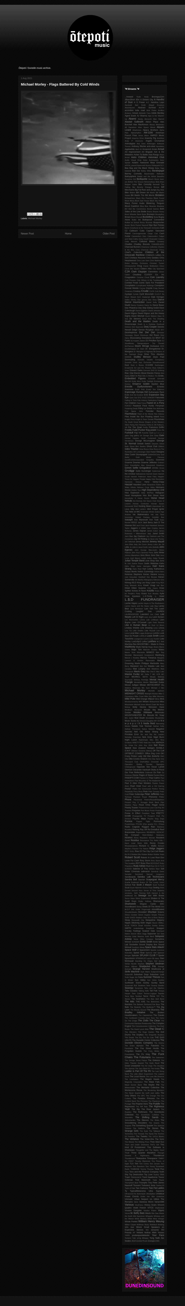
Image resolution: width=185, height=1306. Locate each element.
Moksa (127, 707)
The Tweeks (141, 1136)
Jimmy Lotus (152, 544)
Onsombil (154, 762)
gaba (127, 435)
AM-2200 (148, 132)
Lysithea (152, 641)
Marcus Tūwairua (148, 658)
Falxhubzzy (152, 400)
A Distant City (146, 100)
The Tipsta (149, 1134)
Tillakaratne (141, 1158)
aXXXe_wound (131, 165)
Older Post (109, 233)
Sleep (127, 920)
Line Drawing (146, 628)
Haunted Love (139, 484)
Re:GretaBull (153, 829)
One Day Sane (154, 759)
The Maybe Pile (151, 1085)
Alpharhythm (136, 133)
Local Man (134, 633)
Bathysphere (130, 176)
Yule (134, 1238)
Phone (128, 799)
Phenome (153, 797)
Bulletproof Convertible (153, 220)
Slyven (155, 923)
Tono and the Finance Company (143, 1172)
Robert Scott (132, 857)
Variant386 (159, 1202)
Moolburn (128, 710)
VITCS (150, 1208)
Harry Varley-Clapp (154, 482)
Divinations (147, 338)
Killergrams (148, 580)
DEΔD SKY (159, 330)
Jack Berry (148, 522)
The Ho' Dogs (147, 1066)
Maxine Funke (132, 674)
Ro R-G (128, 854)
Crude (145, 291)
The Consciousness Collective (144, 1026)
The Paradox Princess (144, 1098)
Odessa (149, 751)
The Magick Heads (149, 1079)
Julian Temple (158, 558)
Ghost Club (152, 446)
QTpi (145, 824)
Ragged (145, 827)
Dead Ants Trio (149, 319)
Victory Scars (150, 1205)
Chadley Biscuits (142, 244)
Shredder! (142, 912)
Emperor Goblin (141, 384)
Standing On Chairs (144, 961)
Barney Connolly (133, 174)
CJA (127, 271)
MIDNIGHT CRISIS (134, 693)
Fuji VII (137, 433)
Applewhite (130, 149)
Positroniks (159, 810)
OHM (158, 753)
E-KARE (149, 365)
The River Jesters (150, 1109)
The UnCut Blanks (156, 1136)
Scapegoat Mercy (155, 879)
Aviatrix (135, 163)
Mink (162, 699)
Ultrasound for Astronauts (135, 1194)
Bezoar (156, 187)
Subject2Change (157, 972)
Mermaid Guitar (157, 682)
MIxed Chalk (151, 704)
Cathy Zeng (138, 239)
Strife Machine (132, 971)
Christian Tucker (157, 263)
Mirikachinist (154, 702)
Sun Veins (152, 980)
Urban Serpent (141, 1199)
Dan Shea (152, 300)
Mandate (128, 655)
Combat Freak (131, 283)
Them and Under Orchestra (137, 1145)
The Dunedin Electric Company (144, 1041)
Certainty (160, 241)
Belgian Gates (131, 184)
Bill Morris (149, 195)
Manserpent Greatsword (143, 655)
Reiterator (160, 835)
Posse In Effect (132, 813)
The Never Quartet (133, 1093)
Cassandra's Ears (139, 236)
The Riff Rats (142, 1107)
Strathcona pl (157, 969)
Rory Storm (145, 860)
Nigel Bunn (159, 737)
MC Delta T (146, 674)
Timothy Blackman (142, 1161)
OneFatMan (144, 762)
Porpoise (136, 810)
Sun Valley (140, 980)
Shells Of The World (151, 907)
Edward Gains (136, 370)
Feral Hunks (148, 406)
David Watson (151, 316)
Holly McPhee (147, 493)
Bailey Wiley (146, 171)
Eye (127, 397)
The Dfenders (131, 1032)
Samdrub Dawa (157, 871)
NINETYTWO (137, 743)
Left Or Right (138, 617)
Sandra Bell (131, 879)
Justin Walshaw (151, 563)
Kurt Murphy (153, 593)
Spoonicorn (130, 958)
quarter (150, 824)
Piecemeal (138, 800)
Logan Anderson (146, 633)
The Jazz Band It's (142, 1068)
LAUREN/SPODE (132, 614)
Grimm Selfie (131, 468)
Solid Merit (149, 936)
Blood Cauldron (132, 206)
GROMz (155, 468)
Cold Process (130, 280)
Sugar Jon (133, 977)
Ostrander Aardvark (141, 770)
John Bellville (153, 547)
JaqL (149, 533)
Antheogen (151, 144)
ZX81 (157, 1241)
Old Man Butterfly (151, 756)
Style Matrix (145, 972)
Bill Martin (151, 193)
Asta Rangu (153, 155)
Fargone (160, 400)
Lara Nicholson (136, 609)
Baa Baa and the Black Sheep (139, 168)
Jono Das (155, 555)
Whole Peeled (131, 1221)
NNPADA (160, 742)
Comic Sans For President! (151, 283)
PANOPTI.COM (132, 778)
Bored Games (153, 209)
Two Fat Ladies (156, 1188)
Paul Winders (144, 783)
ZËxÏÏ (134, 1241)
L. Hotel (159, 596)
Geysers (155, 444)
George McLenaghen (145, 441)
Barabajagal (158, 170)
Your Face (158, 1235)
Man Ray (160, 652)
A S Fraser (139, 102)
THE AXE (140, 1002)
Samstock (139, 874)
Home (68, 233)
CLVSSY (148, 274)
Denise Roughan (146, 330)
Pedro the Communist (141, 789)
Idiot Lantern (140, 509)
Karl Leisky (147, 569)
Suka (140, 977)
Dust (127, 365)
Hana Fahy (152, 477)
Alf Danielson (131, 127)
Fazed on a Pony (155, 403)
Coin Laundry (157, 277)
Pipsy (135, 805)
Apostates (160, 146)
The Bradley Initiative (144, 1011)
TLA (132, 1164)
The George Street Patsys (136, 1060)
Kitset (127, 588)
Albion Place (152, 122)
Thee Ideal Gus (157, 1142)
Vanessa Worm (146, 1202)
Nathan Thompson (133, 729)
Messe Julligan (132, 685)
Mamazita (141, 652)
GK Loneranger (139, 452)
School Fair (130, 885)
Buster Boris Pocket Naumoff (137, 225)
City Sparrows (158, 269)
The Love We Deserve (155, 1076)
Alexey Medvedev (157, 125)
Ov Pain (157, 772)
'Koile (138, 97)
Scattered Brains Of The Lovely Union (147, 882)
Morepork (138, 710)
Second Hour (137, 890)
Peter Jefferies (152, 794)
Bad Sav (136, 171)
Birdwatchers (130, 198)
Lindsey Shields (132, 628)
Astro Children (138, 157)
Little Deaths (138, 631)
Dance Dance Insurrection (144, 301)
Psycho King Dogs (156, 819)
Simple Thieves (157, 915)
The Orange (151, 1096)
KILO (134, 583)
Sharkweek (130, 903)
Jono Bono (145, 555)
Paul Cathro (154, 778)
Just (129, 563)
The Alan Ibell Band (155, 999)
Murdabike (150, 718)
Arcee (154, 149)
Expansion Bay (156, 394)
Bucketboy (148, 217)
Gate (161, 435)
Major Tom (136, 650)
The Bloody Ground (138, 1010)
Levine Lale (145, 620)
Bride (144, 214)
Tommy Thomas (147, 1169)
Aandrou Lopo (157, 102)
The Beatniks (135, 1007)
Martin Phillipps (142, 663)
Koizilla (150, 590)
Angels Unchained (155, 141)
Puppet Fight (143, 821)
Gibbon (161, 446)
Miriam (146, 701)
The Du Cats (148, 1037)
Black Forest (159, 198)
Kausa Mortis (131, 571)
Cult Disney (159, 291)
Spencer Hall (151, 953)
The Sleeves (143, 1120)
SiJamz (160, 912)
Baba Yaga (159, 168)
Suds (127, 977)
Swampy (129, 988)
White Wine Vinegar (155, 1219)
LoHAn (156, 633)
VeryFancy (139, 1205)
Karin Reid (137, 569)
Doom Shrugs (142, 346)
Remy (136, 838)
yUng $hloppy (142, 1238)
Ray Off (143, 829)
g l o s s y (159, 433)
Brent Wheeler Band (133, 214)
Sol (158, 934)
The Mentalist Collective (148, 1087)
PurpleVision (130, 824)
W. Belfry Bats (137, 1213)
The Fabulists (152, 1046)
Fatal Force (141, 403)
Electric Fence (153, 373)
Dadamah (146, 297)
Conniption (159, 285)
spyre (149, 958)
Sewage (142, 895)
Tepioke (161, 993)
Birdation (159, 195)
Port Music (145, 810)
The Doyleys (138, 1035)
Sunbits (161, 980)
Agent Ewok (130, 116)
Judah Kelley (146, 558)
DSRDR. (128, 357)
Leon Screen (158, 617)
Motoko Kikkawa (143, 712)
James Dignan (139, 531)
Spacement (144, 950)
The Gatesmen (158, 1057)
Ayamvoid (141, 165)
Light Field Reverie (156, 622)
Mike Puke (130, 698)
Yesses (161, 1232)
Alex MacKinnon (140, 124)
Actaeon (128, 113)
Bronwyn (151, 214)
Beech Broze (153, 179)
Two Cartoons (142, 1188)
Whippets (149, 1216)
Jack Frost (140, 525)
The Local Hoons (137, 1076)
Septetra (160, 890)
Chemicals (154, 250)
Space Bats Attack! (154, 947)
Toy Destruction (136, 1174)
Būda (156, 217)
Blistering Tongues (155, 203)
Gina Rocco (144, 449)
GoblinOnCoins (154, 454)
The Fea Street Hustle (147, 1048)
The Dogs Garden (146, 1032)
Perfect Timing (158, 789)
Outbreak (148, 772)
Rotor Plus (145, 863)
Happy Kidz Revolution (155, 479)
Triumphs (143, 1183)
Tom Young (150, 1166)
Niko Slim (154, 740)
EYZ (139, 398)
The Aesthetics (138, 999)
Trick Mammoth (142, 1180)
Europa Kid (142, 392)
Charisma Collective (149, 247)
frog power (151, 430)
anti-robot (151, 146)
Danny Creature (137, 305)
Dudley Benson (142, 357)
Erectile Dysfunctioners (138, 386)
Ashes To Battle (141, 155)
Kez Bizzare (152, 577)
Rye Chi (154, 866)
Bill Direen (141, 192)
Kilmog (128, 583)
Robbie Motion (147, 854)
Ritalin (161, 851)
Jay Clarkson (140, 536)
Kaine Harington (144, 566)
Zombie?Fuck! (142, 1241)
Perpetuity (129, 791)
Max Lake (160, 672)
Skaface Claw (141, 917)
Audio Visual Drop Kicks (136, 160)
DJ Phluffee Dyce (153, 341)
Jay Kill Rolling (140, 539)
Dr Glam (140, 349)
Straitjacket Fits (147, 966)
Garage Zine (148, 435)
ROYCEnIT (154, 863)
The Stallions (139, 1128)
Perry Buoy (138, 791)
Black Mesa (129, 201)
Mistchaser (129, 704)
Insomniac (129, 517)
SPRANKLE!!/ (141, 958)
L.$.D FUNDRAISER (144, 600)
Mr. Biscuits (148, 715)
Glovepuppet (141, 454)
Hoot (162, 495)
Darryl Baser (158, 305)
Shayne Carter (148, 904)
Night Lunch (131, 740)
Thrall (127, 1153)
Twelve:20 (160, 1185)
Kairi (155, 566)
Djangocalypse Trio (146, 343)
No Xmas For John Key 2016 (139, 745)
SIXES (132, 917)
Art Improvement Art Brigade (139, 152)
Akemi (132, 118)
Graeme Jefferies (149, 462)
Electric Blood (140, 373)
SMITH (128, 928)
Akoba (140, 119)
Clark (134, 271)
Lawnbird (144, 614)
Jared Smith (158, 533)
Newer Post (27, 233)
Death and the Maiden (138, 321)
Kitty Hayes (153, 588)
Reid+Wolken (147, 835)
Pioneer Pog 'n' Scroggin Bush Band (142, 802)
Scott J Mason (144, 884)
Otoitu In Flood (157, 770)
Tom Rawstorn (139, 1166)
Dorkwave (154, 346)
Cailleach (133, 231)
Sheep (139, 907)
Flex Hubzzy (159, 414)
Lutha (144, 641)
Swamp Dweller (157, 985)
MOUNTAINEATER (133, 715)
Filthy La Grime (145, 408)
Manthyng (159, 655)
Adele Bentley (157, 113)
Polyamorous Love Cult (148, 808)
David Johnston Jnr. (156, 311)
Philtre (161, 797)
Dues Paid (158, 357)
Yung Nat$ (155, 1238)
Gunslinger (146, 471)
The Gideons (154, 1060)
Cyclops (128, 294)
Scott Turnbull (158, 885)
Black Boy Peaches (144, 198)
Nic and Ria (146, 734)
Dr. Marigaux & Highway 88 (144, 351)
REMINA (129, 838)
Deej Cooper (150, 326)
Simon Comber (131, 915)
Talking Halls (143, 991)
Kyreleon (136, 596)
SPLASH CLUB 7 (148, 955)
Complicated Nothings (145, 285)
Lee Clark (154, 614)
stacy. (157, 958)
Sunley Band (157, 983)
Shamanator (158, 901)
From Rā (160, 430)
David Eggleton (141, 311)
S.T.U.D (161, 866)
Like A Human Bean (136, 625)
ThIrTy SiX (154, 1145)
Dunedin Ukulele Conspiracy (151, 360)
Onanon (144, 759)
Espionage (130, 392)
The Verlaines (132, 1139)
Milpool (151, 699)
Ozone (135, 775)
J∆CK (140, 522)
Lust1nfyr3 (136, 641)
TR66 (162, 1174)
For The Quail (135, 427)
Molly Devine (139, 707)
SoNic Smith (146, 941)
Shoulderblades (131, 912)
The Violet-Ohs (147, 1139)
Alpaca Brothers (150, 130)
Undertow (160, 1196)
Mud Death (139, 718)
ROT (138, 863)
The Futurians (142, 1057)
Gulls (138, 471)
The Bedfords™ (148, 1007)
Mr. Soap (159, 715)
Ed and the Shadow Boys (145, 368)
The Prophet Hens (140, 1104)
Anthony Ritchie (138, 146)
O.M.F (127, 751)
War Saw (155, 1213)
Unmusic (129, 1199)
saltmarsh (145, 871)
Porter (152, 810)
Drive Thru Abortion (154, 354)
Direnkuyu (144, 335)
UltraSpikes (150, 1194)
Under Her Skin (147, 1196)
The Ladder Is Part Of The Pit (144, 1069)
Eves (127, 395)
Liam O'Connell (139, 622)
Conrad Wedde (132, 288)
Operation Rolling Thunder (139, 764)
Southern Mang (138, 947)
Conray (142, 288)
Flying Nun (134, 425)
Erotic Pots (140, 389)
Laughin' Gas (144, 611)
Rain (153, 827)
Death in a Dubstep (146, 324)
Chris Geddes (152, 258)
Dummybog (130, 360)
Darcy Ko (148, 305)
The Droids (129, 1037)
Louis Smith (153, 635)
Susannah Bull (131, 985)
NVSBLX (160, 748)
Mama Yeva (130, 652)
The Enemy (159, 1043)
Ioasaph (129, 519)
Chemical (144, 250)
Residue (135, 840)
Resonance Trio (146, 840)
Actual (135, 113)
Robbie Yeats (159, 854)
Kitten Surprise (139, 588)
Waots (148, 1213)
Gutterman (156, 471)
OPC (162, 762)
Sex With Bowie (156, 895)
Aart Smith (140, 105)
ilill (135, 512)
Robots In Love (148, 857)
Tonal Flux (159, 1169)
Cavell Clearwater (150, 239)
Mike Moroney (158, 696)
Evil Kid (133, 395)
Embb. (161, 376)
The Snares (154, 1123)
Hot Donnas (137, 501)
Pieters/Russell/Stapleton (154, 800)
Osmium (128, 770)
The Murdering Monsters (153, 1090)
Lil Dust (151, 625)
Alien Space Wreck (146, 127)
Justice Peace (137, 563)
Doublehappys (130, 349)
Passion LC (144, 778)
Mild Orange (141, 699)
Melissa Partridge (141, 680)
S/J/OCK (128, 869)
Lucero (146, 639)
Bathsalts (160, 174)
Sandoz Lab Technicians (151, 876)
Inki (152, 514)
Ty (126, 1191)
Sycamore (139, 988)
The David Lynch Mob (139, 1029)
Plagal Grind (158, 805)
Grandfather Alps (137, 465)
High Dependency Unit (153, 490)
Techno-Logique (150, 993)
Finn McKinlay (158, 408)
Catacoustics (152, 236)
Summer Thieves (151, 977)
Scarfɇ (127, 882)
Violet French (139, 1208)
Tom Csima (144, 1164)
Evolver (140, 395)
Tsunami (137, 1185)
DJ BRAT (156, 338)
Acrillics (161, 110)
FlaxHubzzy (131, 413)
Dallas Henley (130, 300)
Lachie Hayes (131, 603)
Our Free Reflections (134, 772)
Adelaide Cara (144, 113)
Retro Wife (143, 843)
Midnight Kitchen (151, 694)
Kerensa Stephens (133, 574)
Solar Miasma (138, 936)
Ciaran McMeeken (150, 266)
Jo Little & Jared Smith (139, 547)
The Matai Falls (152, 1082)
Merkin (146, 682)
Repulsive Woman (147, 838)
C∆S (162, 228)
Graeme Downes (132, 462)
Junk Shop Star (152, 561)
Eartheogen (159, 365)
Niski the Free (149, 743)
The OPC (141, 1096)
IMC (138, 512)
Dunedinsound (158, 362)
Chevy (161, 250)
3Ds (137, 100)
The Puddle (154, 1103)
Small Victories (144, 925)
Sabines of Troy (140, 869)
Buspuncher (158, 222)
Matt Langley (139, 669)
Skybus (161, 917)
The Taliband (154, 1131)
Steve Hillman (131, 966)
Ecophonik (129, 368)
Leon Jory (148, 617)
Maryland (134, 666)
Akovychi (148, 119)
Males (161, 650)
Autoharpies (154, 160)
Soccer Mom (136, 934)
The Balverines (153, 1002)
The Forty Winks (151, 1051)
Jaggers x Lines (138, 528)
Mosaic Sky (150, 710)
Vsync (161, 1210)
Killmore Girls (159, 580)
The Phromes (142, 1101)
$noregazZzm (158, 97)
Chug (139, 266)
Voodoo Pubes (149, 1210)
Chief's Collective (133, 252)
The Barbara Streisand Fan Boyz (146, 1004)
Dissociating (135, 338)
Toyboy (156, 1174)
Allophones (136, 130)
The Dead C (156, 1028)
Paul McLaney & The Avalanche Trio (149, 781)
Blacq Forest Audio (135, 203)
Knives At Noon (139, 591)
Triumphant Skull (131, 1183)
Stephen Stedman (155, 963)
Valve (136, 1202)
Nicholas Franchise (133, 737)
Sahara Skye (154, 869)
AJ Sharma (142, 116)
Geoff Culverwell (148, 438)
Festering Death (131, 408)
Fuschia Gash (148, 433)
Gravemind (150, 465)
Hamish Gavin (151, 474)
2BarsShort (130, 100)
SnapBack (150, 928)
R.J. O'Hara (159, 824)
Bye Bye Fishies (156, 225)
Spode (161, 955)
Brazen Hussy (158, 212)
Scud (127, 887)
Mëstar (143, 685)
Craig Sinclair (158, 288)
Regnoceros (141, 832)
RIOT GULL (129, 851)
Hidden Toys (136, 490)
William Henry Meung (151, 1221)
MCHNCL (136, 677)
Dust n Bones (137, 365)
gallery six (138, 435)
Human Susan (157, 504)
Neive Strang (151, 732)
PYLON (139, 824)
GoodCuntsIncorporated (134, 460)
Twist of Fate (130, 1188)
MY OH (157, 721)
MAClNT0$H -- (143, 644)
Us (151, 1199)
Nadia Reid (149, 723)
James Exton (152, 531)
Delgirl (135, 330)
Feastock (137, 406)
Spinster (135, 955)
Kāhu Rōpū (130, 566)
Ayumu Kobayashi (153, 165)
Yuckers (128, 1238)
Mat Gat (143, 666)
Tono (127, 1172)
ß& (153, 958)
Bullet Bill (136, 220)
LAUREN (160, 611)
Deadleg (160, 319)
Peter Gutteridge (136, 794)
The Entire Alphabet (134, 1046)
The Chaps (132, 1021)
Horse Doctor (143, 498)
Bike (127, 192)
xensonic (155, 1230)
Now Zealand (139, 748)
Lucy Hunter (154, 639)
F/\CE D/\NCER (148, 398)
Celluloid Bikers (147, 241)
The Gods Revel (152, 1063)
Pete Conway (153, 791)
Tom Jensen (155, 1164)
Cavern (161, 239)
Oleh (162, 756)
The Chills (143, 1020)
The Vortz (159, 1139)
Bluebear (160, 206)
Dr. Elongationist (153, 349)
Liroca (161, 628)
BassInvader (149, 174)
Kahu (161, 563)
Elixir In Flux (136, 376)
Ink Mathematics (141, 514)
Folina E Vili (151, 425)
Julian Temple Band (135, 560)
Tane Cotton (137, 993)
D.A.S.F (158, 294)
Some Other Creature (143, 939)
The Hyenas (130, 1068)
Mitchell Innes (139, 704)
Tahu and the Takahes (154, 988)
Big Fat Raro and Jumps (146, 190)
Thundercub (158, 1155)
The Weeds (129, 1142)
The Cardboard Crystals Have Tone (140, 1018)
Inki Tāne (159, 514)
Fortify (145, 427)
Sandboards (130, 877)
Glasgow (160, 452)
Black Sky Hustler (157, 201)
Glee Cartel (130, 454)
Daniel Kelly (151, 302)
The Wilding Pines (142, 1142)
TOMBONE (134, 1169)
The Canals (158, 1015)
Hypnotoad (156, 506)
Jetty (136, 544)
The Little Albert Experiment (141, 1074)
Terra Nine (129, 996)
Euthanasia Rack (156, 392)
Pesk (145, 791)
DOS (162, 346)
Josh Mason (135, 558)
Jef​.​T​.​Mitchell (130, 542)
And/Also (160, 138)
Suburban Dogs (141, 974)
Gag (131, 435)
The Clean (154, 1020)
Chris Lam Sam (143, 260)
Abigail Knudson (156, 105)
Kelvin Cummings (146, 571)
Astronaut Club (156, 157)
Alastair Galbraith (134, 121)
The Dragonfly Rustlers (154, 1035)
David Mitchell (137, 316)
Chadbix (128, 244)
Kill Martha (139, 580)
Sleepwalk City (137, 920)
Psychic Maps (139, 819)
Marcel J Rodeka (132, 658)
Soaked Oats (148, 931)
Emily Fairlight (147, 381)
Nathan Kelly (158, 726)
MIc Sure (146, 688)
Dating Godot (153, 308)
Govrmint (160, 460)
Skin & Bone (153, 917)
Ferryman (160, 406)
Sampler (128, 874)
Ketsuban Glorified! (138, 577)
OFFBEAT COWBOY (134, 753)
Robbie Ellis (136, 854)
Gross (161, 468)
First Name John (134, 411)
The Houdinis (158, 1066)
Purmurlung (159, 821)
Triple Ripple (158, 1180)
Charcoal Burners (133, 247)
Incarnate (144, 512)
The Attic (129, 1001)
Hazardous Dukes (154, 485)
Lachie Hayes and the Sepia (137, 606)
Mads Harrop (142, 647)
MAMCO (150, 652)
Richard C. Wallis (148, 846)
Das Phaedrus (131, 308)
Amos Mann (143, 135)
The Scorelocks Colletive (147, 1115)
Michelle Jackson (156, 691)
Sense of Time (150, 890)
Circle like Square (132, 269)
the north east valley (151, 1093)
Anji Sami (141, 144)
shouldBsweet (158, 909)
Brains (149, 212)
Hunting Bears (145, 506)
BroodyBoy (159, 214)
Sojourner (151, 934)
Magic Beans (153, 647)
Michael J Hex (157, 688)
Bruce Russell (136, 217)
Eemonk (146, 370)
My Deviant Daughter (145, 721)
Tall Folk (153, 991)
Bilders (132, 193)
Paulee (155, 783)
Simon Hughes (144, 915)
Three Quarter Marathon (143, 1153)
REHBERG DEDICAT (155, 832)
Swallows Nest (144, 985)
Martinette (154, 663)
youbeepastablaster (141, 1235)
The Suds (144, 1131)
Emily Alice (136, 381)
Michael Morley (35, 218)
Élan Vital (129, 373)
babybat (128, 171)
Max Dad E (151, 672)
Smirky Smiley (158, 925)
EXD (146, 395)
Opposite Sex (143, 767)
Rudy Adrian (139, 866)
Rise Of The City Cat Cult (146, 851)
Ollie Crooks (134, 759)
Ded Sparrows (137, 327)
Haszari (128, 484)
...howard (129, 97)
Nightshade (143, 740)
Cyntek (135, 294)
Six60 (127, 917)
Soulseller (133, 944)
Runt (148, 866)
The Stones (152, 1128)
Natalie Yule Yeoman (142, 726)
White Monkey (141, 1219)
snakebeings (139, 928)
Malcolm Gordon (150, 650)
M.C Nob (160, 641)
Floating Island (152, 417)
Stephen (141, 964)
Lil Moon (160, 625)
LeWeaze (154, 620)
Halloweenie (141, 474)
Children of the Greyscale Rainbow (144, 253)
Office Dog (150, 753)
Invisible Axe (158, 517)
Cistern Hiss (146, 269)
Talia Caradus (131, 991)
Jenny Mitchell (142, 542)
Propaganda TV (139, 816)
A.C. (148, 102)
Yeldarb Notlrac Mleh (146, 1232)
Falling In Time (131, 400)
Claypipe (142, 271)
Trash (127, 1177)
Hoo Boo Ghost (150, 495)
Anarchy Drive (138, 138)
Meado (153, 677)
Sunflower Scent (133, 983)
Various (129, 1204)
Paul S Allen (131, 783)
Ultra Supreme (156, 1191)
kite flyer (160, 585)
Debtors (128, 327)
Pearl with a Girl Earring (153, 786)
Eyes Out (133, 398)
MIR (140, 702)
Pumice (128, 821)
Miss (162, 701)
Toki (136, 1164)
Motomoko (159, 712)
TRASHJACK (136, 1177)
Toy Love (148, 1174)
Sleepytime (150, 920)
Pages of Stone (146, 775)
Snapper (160, 928)
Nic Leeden (159, 734)
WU (147, 1230)
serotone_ (129, 893)
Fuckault (129, 432)
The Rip (136, 1109)
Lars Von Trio (151, 609)
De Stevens (135, 319)
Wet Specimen (139, 1216)
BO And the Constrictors (135, 209)
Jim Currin (142, 544)
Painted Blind (159, 775)
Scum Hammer (136, 888)
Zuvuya (151, 1241)
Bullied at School (132, 222)
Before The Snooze (136, 182)
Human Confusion (141, 504)
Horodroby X (130, 498)
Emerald (151, 379)
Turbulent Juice (148, 1185)
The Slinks (154, 1120)
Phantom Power (140, 797)
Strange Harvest (141, 969)
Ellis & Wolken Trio (150, 376)
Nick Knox (147, 737)
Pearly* (128, 789)
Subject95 (129, 974)
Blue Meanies (150, 206)
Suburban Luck (157, 974)
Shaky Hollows (144, 901)
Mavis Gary (140, 671)
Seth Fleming (139, 893)
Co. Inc (159, 274)
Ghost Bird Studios (138, 446)
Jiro (159, 544)
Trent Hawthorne (149, 1177)
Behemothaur (149, 182)
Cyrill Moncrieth (146, 294)
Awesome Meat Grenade (152, 163)
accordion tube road (135, 110)
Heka (152, 487)
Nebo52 (151, 729)
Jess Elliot (129, 544)
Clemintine (153, 272)
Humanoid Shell (131, 506)
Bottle (143, 211)
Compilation (130, 285)
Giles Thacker (132, 449)
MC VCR (156, 674)
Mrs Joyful (129, 718)
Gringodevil (145, 468)
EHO (153, 370)
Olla (126, 759)
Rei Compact (132, 835)
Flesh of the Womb (145, 414)
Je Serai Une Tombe (156, 539)
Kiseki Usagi (149, 585)
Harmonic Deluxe (133, 482)
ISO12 (134, 522)
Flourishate (159, 419)
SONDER (135, 942)
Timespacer (152, 1158)
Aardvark (128, 105)
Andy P (129, 141)
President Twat (148, 813)
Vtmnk (127, 1213)
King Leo (141, 583)
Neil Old (138, 732)
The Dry (138, 1037)
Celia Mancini (131, 241)
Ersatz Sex (151, 389)
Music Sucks (130, 721)
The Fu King (143, 1054)
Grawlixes (160, 465)
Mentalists (138, 682)
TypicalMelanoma (138, 1191)
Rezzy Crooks (157, 843)
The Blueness (153, 1010)
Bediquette (142, 179)
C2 (126, 231)
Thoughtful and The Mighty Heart (150, 1150)
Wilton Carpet (130, 1225)
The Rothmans (140, 1112)
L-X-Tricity (147, 596)
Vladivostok (159, 1208)
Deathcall (160, 324)
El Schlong (159, 370)
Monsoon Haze (156, 707)
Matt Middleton (153, 669)
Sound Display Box (148, 944)
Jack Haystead (151, 525)
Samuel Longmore (155, 874)
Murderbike (159, 718)
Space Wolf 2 (132, 950)
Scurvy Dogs (147, 888)
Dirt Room (154, 335)
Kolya (157, 591)
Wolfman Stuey (143, 1225)
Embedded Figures (135, 378)
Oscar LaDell (157, 767)
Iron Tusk (153, 520)
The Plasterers (154, 1101)
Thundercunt (130, 1158)
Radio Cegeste (132, 827)
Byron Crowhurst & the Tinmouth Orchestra (142, 228)
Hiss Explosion (132, 493)
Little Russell (150, 631)
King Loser (151, 583)
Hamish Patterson (138, 477)
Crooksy (137, 291)
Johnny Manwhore (132, 555)
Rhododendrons (131, 846)
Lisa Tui (128, 631)
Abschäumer (130, 108)
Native (144, 729)
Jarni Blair (129, 536)
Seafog (156, 887)
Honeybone (136, 495)
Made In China (157, 644)
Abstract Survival (147, 108)
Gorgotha (150, 460)
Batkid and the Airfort (146, 176)
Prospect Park (154, 816)
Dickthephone (131, 332)
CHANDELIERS (157, 244)
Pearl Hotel (135, 786)
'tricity (146, 97)
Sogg (144, 934)
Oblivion (134, 751)
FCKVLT (128, 406)
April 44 (138, 149)
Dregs (140, 354)
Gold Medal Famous (150, 457)
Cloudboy (137, 274)
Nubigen (151, 748)
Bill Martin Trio (137, 195)
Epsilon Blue (158, 384)
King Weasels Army (133, 585)
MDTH (145, 677)
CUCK (151, 291)
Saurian (141, 880)
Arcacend (146, 149)
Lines (156, 628)
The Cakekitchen (146, 1015)
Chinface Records (137, 258)
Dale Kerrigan (157, 297)
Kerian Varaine (150, 574)
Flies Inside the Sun (134, 417)
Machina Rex (131, 644)
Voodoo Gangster (133, 1210)
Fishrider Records (155, 411)
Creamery (129, 291)
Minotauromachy (131, 702)
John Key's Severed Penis (142, 553)
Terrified (138, 996)
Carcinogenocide (139, 233)
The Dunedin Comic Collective (146, 1040)
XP (134, 1233)
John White (159, 552)
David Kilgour (131, 313)
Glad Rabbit (151, 452)
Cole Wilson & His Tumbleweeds (150, 280)
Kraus (144, 593)
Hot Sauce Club (149, 501)
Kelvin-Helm (159, 572)
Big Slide (160, 190)
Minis (157, 699)
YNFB (127, 1235)
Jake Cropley (152, 528)
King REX (160, 583)
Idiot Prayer (152, 509)
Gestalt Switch (143, 444)
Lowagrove (138, 639)
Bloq (142, 206)
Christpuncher (130, 266)
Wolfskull (153, 1225)
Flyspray (142, 425)
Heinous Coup (143, 487)
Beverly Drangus (144, 187)
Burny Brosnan (146, 222)
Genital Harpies (132, 438)
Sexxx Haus (130, 898)
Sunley (146, 983)
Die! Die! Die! (147, 332)
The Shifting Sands (146, 1117)
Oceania (141, 751)
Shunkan (152, 912)
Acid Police (151, 110)
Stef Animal (159, 961)
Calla (142, 231)
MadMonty (130, 646)
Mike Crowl (139, 696)
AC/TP (161, 108)
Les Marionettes (131, 620)
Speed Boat (138, 953)
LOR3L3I (142, 636)
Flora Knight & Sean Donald (142, 419)
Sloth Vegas (145, 923)
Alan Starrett (158, 119)
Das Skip (142, 308)
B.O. (162, 165)
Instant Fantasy (142, 517)
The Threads (139, 1134)
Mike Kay (148, 696)
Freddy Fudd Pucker (135, 430)
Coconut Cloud (143, 277)
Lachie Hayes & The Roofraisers (151, 603)
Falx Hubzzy (142, 400)
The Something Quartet (142, 1125)
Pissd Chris (144, 805)
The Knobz (155, 1068)
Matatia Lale (154, 666)
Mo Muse (160, 704)
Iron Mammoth (141, 520)
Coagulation (130, 277)
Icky (132, 509)
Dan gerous (142, 300)
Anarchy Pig (150, 138)
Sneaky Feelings (133, 931)
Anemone (139, 141)
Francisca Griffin (156, 427)
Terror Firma (149, 996)
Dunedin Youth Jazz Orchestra (138, 362)
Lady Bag (154, 606)
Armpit (161, 149)
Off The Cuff (158, 751)
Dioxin (136, 335)
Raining (135, 829)
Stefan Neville (131, 964)
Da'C (139, 297)
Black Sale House (142, 201)
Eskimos (160, 389)
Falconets (159, 397)
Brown (128, 217)
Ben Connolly (144, 184)
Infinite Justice (154, 512)
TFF (158, 996)
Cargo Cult (153, 233)
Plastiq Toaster (131, 808)
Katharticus (159, 569)
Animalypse (130, 143)
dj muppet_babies (138, 341)
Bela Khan (160, 182)
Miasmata (136, 688)
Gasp (156, 435)
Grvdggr (130, 470)
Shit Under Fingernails (140, 909)
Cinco (162, 266)
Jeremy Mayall (157, 541)
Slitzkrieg (135, 923)
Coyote (149, 288)
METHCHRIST (153, 685)
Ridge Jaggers (156, 848)
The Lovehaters (131, 1079)
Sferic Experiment (143, 898)
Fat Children (130, 403)
